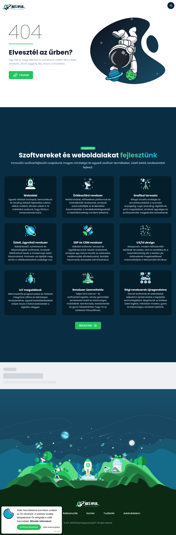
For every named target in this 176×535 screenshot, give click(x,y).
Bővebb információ (40, 521)
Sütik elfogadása (29, 527)
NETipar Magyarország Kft (57, 532)
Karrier (90, 513)
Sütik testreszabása (51, 527)
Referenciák (70, 513)
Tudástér (109, 513)
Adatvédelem (131, 513)
